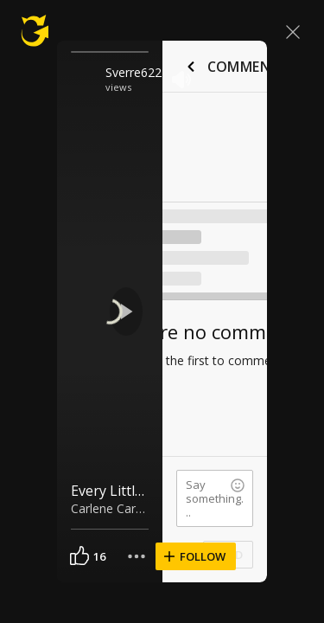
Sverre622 (133, 72)
